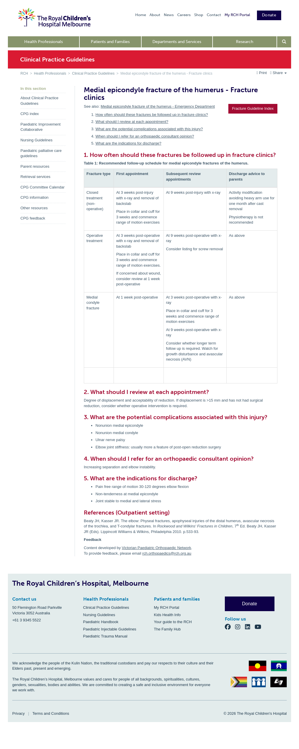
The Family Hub (167, 629)
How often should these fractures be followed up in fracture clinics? (151, 114)
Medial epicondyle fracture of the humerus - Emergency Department (158, 106)
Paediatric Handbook (101, 622)
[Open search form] (284, 41)
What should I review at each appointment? (131, 121)
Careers (184, 15)
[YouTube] (260, 626)
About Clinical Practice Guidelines (39, 101)
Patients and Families (110, 41)
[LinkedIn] (250, 626)
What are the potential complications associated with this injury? (149, 129)
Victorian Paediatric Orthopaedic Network (156, 548)
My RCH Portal (237, 15)
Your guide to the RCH (173, 622)
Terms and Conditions (50, 713)
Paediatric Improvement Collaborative (40, 127)
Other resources (34, 208)
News (169, 15)
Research (244, 41)
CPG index (29, 114)
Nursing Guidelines (36, 140)
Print (262, 73)
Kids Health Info (167, 615)
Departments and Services (176, 41)
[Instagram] (240, 626)
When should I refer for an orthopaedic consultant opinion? (144, 136)
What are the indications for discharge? (128, 143)
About (155, 15)
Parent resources (34, 166)
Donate (269, 15)
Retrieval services (35, 176)
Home (140, 15)
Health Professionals (43, 41)
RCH (24, 73)
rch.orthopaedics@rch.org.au (166, 553)
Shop (198, 15)
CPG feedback (32, 218)
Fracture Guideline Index (253, 108)
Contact (214, 15)
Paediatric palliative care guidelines (41, 153)
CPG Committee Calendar (42, 187)
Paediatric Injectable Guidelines (109, 629)
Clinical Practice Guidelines (93, 73)
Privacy (18, 713)
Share (278, 73)
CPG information (34, 197)
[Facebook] (230, 626)
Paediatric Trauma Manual (105, 636)
